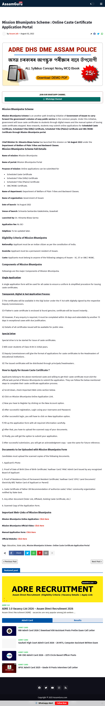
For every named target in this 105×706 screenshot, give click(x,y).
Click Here (44, 519)
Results (77, 620)
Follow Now (61, 703)
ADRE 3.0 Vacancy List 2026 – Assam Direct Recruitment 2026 (37, 608)
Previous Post (11, 561)
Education (11, 546)
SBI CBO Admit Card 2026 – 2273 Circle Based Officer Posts (47, 655)
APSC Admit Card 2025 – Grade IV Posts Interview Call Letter (48, 667)
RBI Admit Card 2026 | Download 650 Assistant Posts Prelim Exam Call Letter (56, 630)
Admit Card (27, 620)
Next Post (96, 561)
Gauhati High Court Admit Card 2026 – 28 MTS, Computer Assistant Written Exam (58, 642)
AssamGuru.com (60, 697)
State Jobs (21, 546)
